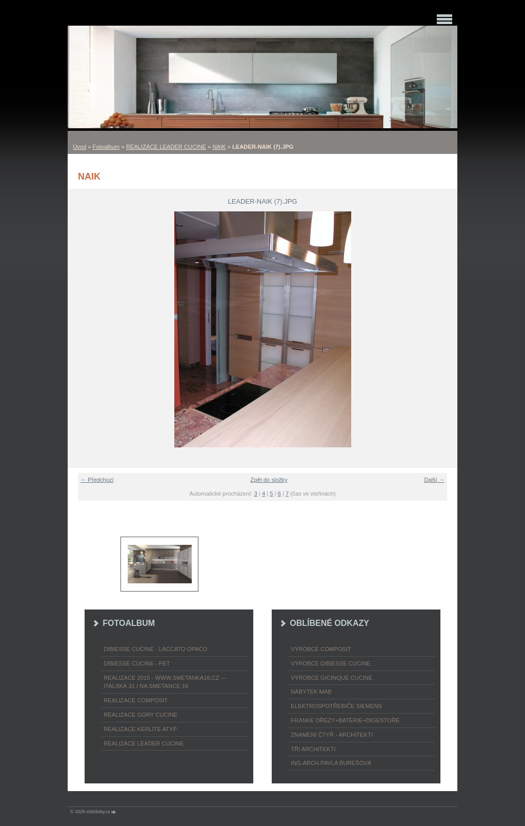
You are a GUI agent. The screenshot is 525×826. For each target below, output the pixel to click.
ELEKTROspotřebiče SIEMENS (336, 706)
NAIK (219, 147)
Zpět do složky (268, 480)
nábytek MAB (311, 692)
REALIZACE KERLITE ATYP (140, 729)
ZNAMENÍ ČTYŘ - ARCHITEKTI (332, 735)
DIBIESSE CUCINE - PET (137, 663)
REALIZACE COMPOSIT (136, 700)
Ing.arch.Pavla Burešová (331, 763)
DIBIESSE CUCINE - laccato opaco (155, 649)
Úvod (79, 147)
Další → (434, 480)
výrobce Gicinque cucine (331, 678)
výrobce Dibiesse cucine (330, 663)
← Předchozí (97, 480)
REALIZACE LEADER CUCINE (166, 147)
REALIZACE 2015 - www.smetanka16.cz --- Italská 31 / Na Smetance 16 (165, 682)
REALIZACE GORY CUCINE (140, 715)
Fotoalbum (106, 147)
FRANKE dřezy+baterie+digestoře (345, 720)
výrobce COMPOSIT (321, 649)
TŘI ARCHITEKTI (313, 749)
